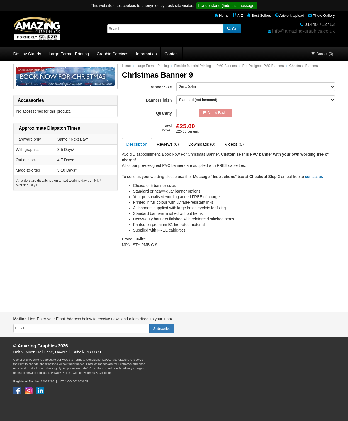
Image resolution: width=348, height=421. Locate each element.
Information (146, 53)
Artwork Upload (289, 15)
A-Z (238, 15)
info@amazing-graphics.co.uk (303, 31)
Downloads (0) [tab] (201, 144)
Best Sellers (259, 15)
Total (167, 128)
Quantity (164, 113)
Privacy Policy (60, 372)
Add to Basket (215, 113)
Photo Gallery (321, 15)
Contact (171, 53)
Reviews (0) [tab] (168, 144)
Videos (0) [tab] (234, 144)
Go (232, 29)
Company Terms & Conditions (93, 372)
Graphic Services (112, 53)
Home (221, 15)
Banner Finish (159, 100)
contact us (314, 176)
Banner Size (160, 87)
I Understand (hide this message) (226, 5)
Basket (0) (322, 54)
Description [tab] (136, 144)
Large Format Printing (69, 53)
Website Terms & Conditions (81, 359)
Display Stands (27, 53)
